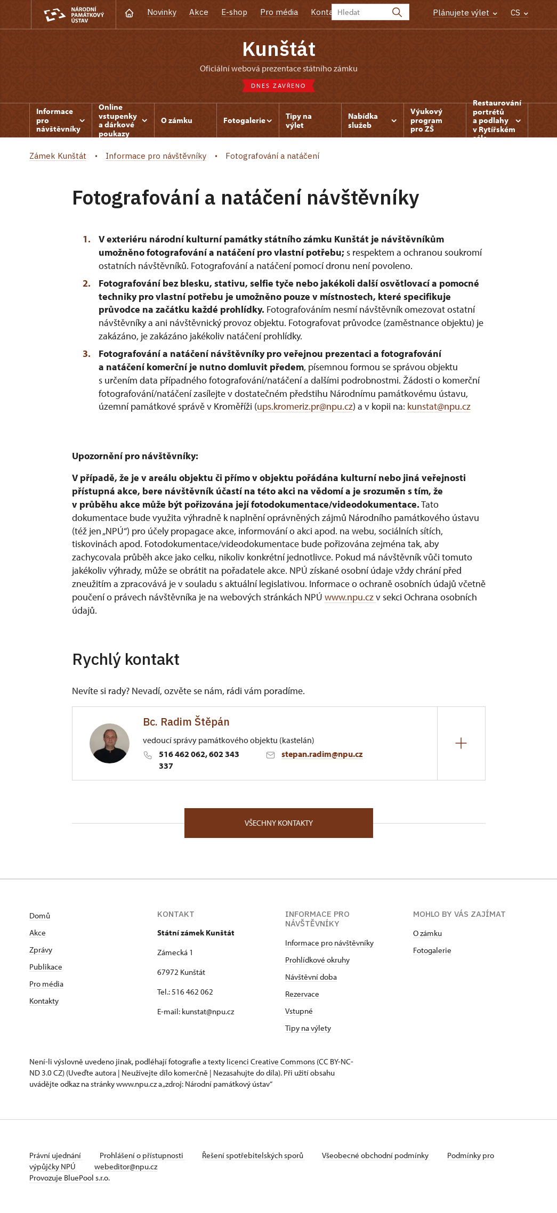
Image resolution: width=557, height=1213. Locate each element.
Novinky (161, 12)
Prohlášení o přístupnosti (142, 1155)
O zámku (427, 933)
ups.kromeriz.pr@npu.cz (305, 406)
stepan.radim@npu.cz (322, 753)
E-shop (234, 12)
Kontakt (326, 12)
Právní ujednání (56, 1155)
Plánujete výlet (465, 12)
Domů (39, 915)
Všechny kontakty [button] (279, 823)
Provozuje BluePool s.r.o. (69, 1178)
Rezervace (302, 994)
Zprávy (40, 950)
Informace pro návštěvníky (329, 943)
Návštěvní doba (311, 977)
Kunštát (279, 48)
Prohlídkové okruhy (317, 960)
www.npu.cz (350, 597)
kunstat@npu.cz (439, 406)
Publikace (45, 967)
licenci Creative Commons (271, 1061)
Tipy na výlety (308, 1028)
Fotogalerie (432, 950)
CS (519, 12)
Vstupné (299, 1011)
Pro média (279, 12)
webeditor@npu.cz (125, 1166)
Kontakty (44, 1001)
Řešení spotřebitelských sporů (253, 1155)
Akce (198, 12)
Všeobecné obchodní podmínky (376, 1155)
